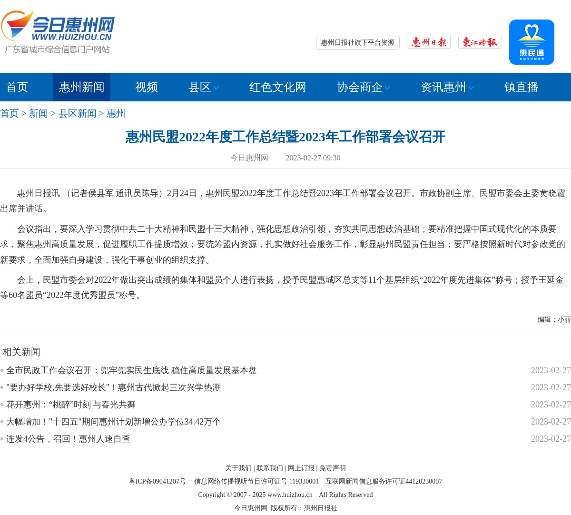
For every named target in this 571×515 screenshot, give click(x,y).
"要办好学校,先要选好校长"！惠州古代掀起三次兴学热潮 (113, 387)
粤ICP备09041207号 (157, 481)
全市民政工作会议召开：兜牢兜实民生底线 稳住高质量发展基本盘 (131, 370)
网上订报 (301, 468)
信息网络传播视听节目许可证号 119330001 (256, 481)
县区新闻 (78, 113)
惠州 (116, 113)
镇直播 (521, 87)
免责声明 (332, 468)
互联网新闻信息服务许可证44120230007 (383, 481)
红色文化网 (277, 87)
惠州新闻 (82, 87)
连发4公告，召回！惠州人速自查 (68, 439)
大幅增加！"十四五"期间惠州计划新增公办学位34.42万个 (113, 421)
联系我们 (269, 468)
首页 (17, 87)
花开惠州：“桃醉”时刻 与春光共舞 (71, 404)
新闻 (38, 113)
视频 (146, 87)
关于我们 (238, 468)
